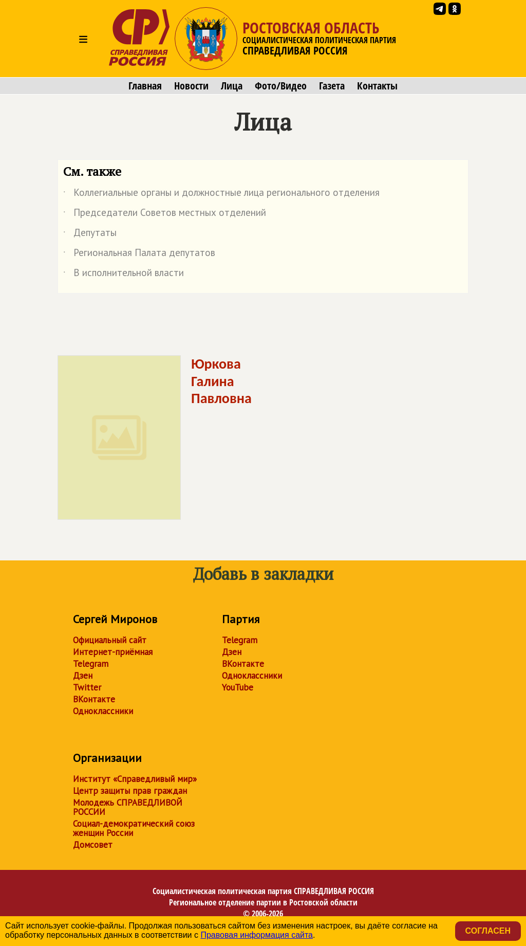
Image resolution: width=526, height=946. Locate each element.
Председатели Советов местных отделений (164, 214)
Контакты (377, 86)
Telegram (90, 663)
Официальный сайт (109, 640)
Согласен (488, 930)
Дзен (82, 675)
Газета (332, 86)
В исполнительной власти (123, 274)
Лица (231, 86)
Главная (145, 86)
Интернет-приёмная (113, 652)
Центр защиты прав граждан (130, 790)
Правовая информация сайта (256, 935)
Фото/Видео (281, 86)
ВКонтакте (94, 699)
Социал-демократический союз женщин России (134, 828)
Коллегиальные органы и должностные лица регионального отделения (221, 194)
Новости (191, 86)
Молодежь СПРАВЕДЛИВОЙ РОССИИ (127, 807)
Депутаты (90, 234)
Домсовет (92, 844)
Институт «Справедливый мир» (135, 779)
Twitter (87, 687)
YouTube (237, 687)
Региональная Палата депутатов (139, 254)
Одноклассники (103, 711)
